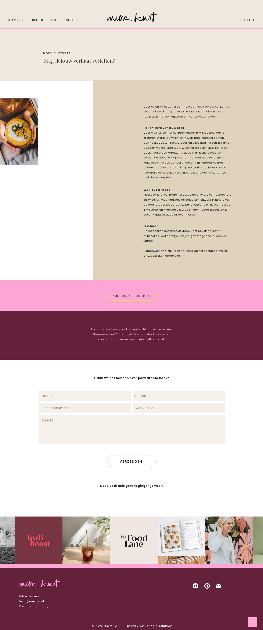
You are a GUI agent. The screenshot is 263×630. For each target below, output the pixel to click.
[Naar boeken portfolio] (131, 296)
